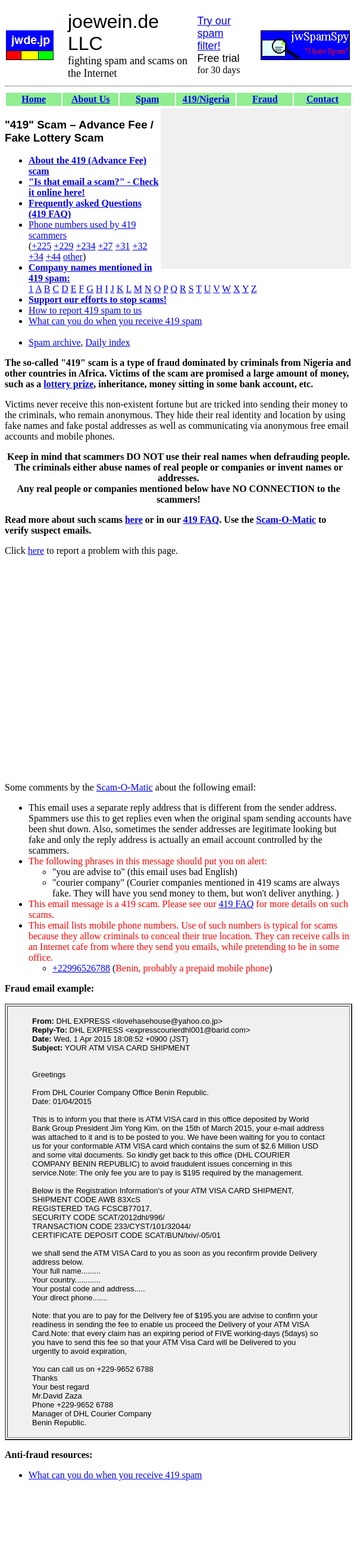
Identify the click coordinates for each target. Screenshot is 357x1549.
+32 (139, 246)
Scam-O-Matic (286, 520)
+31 (122, 246)
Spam (147, 99)
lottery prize (68, 384)
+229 (63, 246)
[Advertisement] (256, 188)
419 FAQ (201, 520)
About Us (90, 99)
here (134, 520)
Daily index (108, 342)
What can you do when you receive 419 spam (115, 321)
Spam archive (55, 342)
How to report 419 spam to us (85, 310)
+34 (36, 257)
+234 (85, 246)
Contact (322, 99)
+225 (41, 246)
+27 (105, 246)
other (73, 257)
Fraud (265, 99)
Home (33, 99)
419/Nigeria (206, 99)
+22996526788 (81, 968)
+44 (53, 257)
